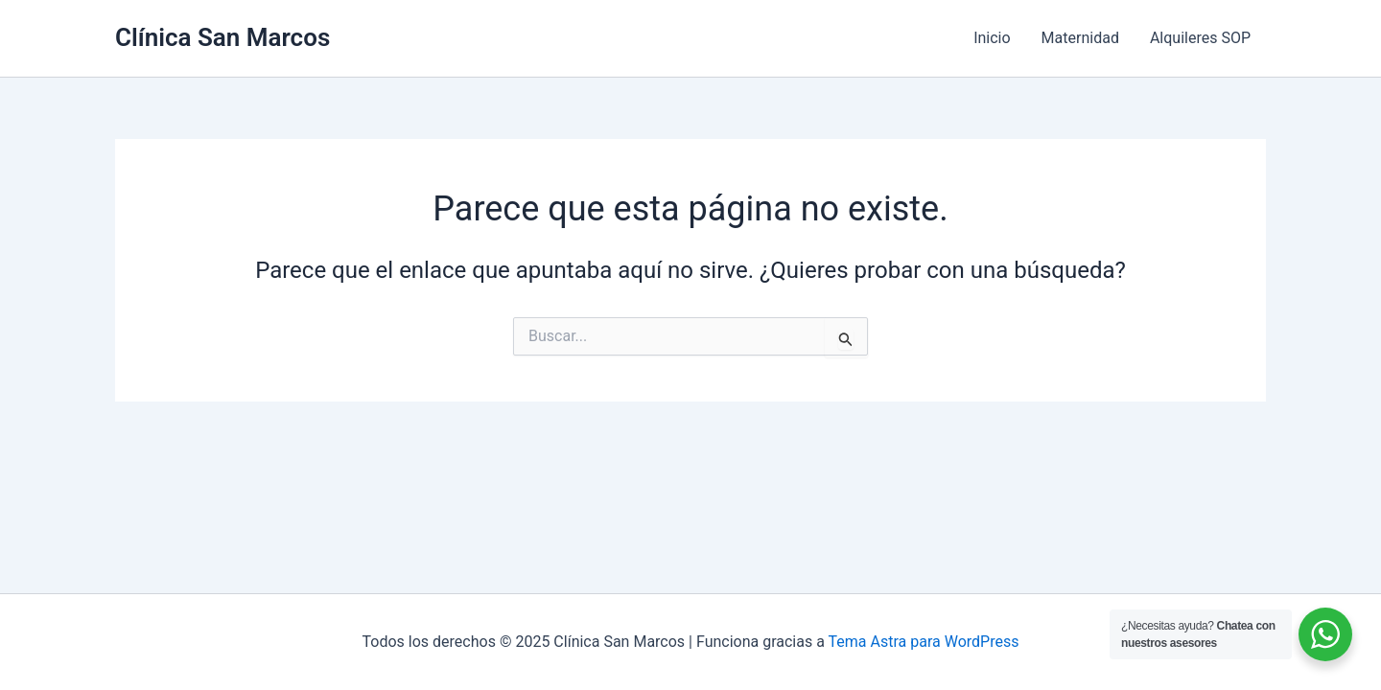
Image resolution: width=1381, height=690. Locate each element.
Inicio (991, 38)
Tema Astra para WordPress (924, 641)
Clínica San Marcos (222, 37)
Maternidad (1080, 38)
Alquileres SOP (1200, 38)
